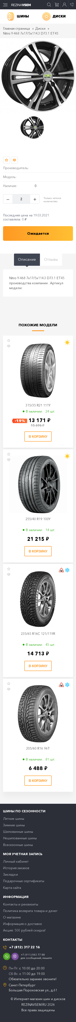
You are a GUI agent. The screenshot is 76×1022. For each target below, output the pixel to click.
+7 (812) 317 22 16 (24, 947)
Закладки (10, 874)
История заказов (16, 868)
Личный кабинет (16, 861)
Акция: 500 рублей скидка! (24, 930)
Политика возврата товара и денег (30, 911)
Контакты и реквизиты (20, 904)
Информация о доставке (22, 924)
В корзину (38, 436)
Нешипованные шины (20, 838)
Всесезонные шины (18, 845)
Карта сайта (12, 888)
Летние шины (13, 819)
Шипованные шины (18, 832)
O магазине (12, 917)
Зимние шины (14, 825)
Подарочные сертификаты (23, 881)
